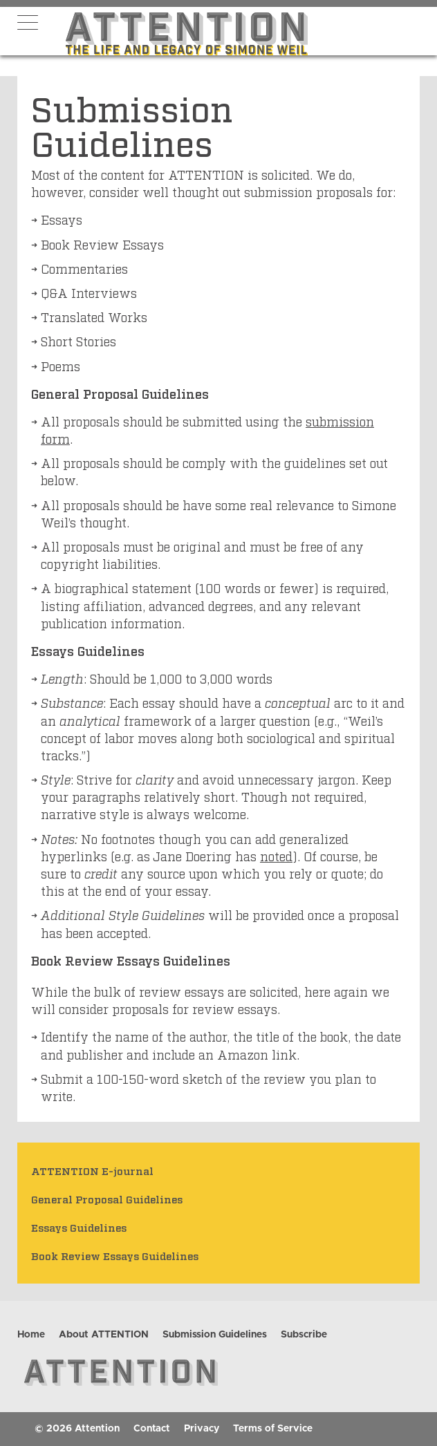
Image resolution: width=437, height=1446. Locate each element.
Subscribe (304, 1335)
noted (276, 855)
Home (31, 1335)
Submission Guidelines (214, 1335)
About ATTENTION (104, 1335)
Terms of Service (273, 1429)
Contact (151, 1429)
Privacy (201, 1429)
